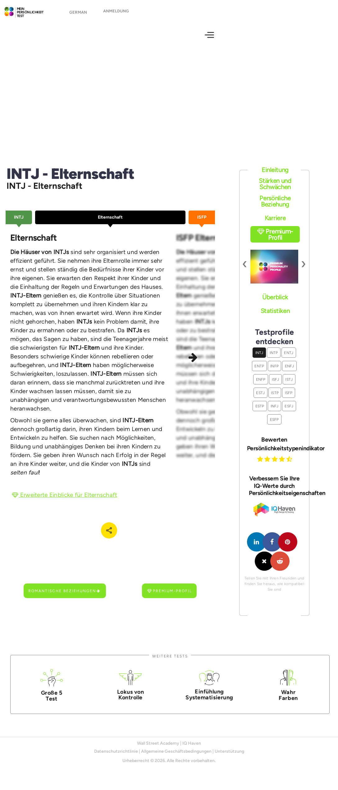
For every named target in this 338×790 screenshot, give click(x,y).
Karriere (275, 223)
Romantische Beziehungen (64, 596)
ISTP (275, 398)
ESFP (274, 425)
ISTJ (289, 385)
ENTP (259, 371)
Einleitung (275, 175)
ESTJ (260, 398)
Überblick (275, 303)
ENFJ (289, 371)
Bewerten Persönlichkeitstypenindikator (274, 449)
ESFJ (289, 411)
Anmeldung (116, 13)
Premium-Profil (169, 596)
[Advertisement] (169, 104)
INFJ (275, 411)
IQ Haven (191, 749)
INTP (274, 358)
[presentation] (245, 269)
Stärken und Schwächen (275, 189)
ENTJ (288, 358)
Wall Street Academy (158, 749)
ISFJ (275, 385)
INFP (274, 371)
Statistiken (275, 316)
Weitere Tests (170, 661)
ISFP (289, 398)
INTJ (259, 358)
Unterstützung (229, 757)
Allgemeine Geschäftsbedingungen (176, 757)
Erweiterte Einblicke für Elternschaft (64, 500)
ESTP (259, 411)
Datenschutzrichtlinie (116, 757)
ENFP (261, 385)
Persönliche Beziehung (275, 207)
